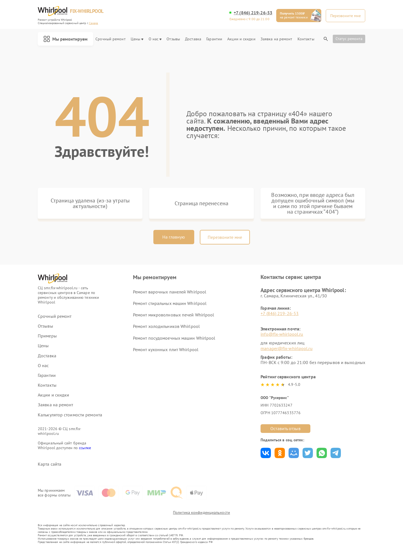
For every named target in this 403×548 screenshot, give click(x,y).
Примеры (47, 336)
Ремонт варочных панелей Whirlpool (169, 292)
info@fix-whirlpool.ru (282, 334)
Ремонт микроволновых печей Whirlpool (173, 315)
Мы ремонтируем (65, 39)
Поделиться (266, 453)
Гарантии (214, 39)
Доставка (193, 39)
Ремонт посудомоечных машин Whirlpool (174, 338)
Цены (137, 39)
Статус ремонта (349, 38)
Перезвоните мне (225, 237)
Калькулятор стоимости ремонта (70, 415)
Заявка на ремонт (276, 39)
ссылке (85, 447)
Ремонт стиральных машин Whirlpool (170, 303)
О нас (155, 39)
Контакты (305, 39)
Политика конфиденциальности (201, 512)
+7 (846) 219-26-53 (253, 12)
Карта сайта (49, 464)
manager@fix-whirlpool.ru (286, 348)
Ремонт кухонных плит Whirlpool (165, 349)
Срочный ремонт (110, 39)
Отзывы (173, 39)
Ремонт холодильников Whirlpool (166, 326)
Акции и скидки (241, 39)
